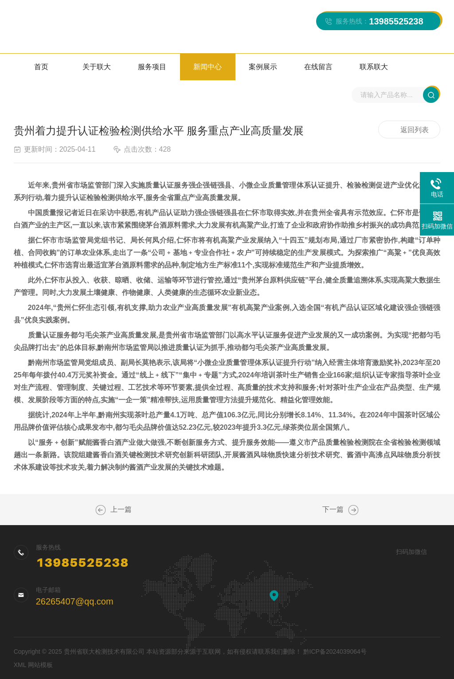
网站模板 (40, 664)
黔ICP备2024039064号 (335, 651)
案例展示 (263, 67)
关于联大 (96, 67)
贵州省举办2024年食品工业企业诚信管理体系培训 (353, 510)
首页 (41, 67)
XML (20, 664)
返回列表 (409, 130)
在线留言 (318, 67)
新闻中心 (207, 67)
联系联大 (374, 67)
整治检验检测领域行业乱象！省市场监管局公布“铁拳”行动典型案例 (100, 510)
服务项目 (152, 67)
